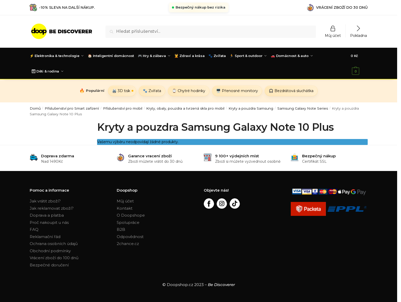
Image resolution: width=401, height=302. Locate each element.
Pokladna (358, 35)
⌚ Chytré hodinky (188, 90)
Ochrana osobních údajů (54, 243)
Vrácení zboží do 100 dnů (54, 257)
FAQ (34, 228)
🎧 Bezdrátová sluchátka (291, 90)
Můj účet (333, 35)
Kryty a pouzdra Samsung (251, 108)
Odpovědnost (130, 236)
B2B (121, 228)
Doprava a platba (47, 214)
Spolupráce (128, 221)
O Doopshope (131, 214)
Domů (35, 108)
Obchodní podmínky (50, 250)
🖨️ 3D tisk (121, 90)
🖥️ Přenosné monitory (237, 90)
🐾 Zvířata (152, 90)
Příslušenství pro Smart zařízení (72, 108)
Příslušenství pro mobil (122, 108)
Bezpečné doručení (49, 264)
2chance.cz (128, 243)
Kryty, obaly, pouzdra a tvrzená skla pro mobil (185, 108)
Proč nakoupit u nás (49, 221)
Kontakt (124, 207)
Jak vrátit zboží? (45, 200)
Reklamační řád (45, 236)
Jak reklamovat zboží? (52, 207)
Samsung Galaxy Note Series (302, 108)
